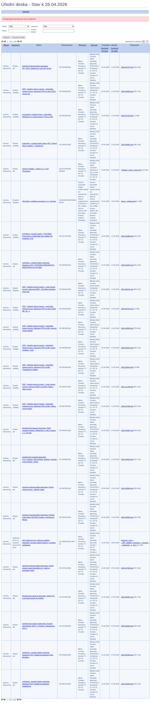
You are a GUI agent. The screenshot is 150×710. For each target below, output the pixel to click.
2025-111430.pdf (127, 387)
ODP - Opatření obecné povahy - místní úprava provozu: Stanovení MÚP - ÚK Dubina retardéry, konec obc (39, 289)
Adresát (94, 45)
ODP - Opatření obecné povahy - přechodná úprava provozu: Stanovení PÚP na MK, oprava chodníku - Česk (38, 348)
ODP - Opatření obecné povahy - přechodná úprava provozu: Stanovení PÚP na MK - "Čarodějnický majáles (37, 367)
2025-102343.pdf (127, 684)
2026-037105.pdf (127, 116)
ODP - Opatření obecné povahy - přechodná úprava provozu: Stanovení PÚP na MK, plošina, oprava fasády (39, 406)
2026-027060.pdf (127, 568)
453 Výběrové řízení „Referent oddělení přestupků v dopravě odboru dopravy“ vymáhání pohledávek (39, 542)
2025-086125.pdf (127, 289)
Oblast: (4, 26)
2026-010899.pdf (127, 236)
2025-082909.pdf (127, 655)
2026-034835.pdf (127, 328)
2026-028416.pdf (127, 367)
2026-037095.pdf (127, 406)
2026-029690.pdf (127, 488)
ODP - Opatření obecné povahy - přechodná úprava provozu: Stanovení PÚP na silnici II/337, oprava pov (39, 91)
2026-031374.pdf (127, 67)
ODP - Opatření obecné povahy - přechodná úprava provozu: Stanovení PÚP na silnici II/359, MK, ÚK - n (39, 309)
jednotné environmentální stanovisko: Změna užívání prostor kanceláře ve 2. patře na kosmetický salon (37, 568)
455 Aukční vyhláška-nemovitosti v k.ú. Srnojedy (39, 201)
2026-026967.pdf (127, 597)
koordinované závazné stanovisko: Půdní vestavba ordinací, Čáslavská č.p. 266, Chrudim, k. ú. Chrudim (39, 430)
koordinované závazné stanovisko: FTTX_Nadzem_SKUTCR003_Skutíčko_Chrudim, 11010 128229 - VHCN (39, 459)
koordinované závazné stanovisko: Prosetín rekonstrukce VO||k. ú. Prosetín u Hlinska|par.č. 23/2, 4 (38, 626)
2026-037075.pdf (127, 309)
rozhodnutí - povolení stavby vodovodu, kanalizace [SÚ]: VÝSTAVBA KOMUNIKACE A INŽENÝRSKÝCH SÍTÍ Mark (38, 265)
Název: (4, 31)
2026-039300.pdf (127, 91)
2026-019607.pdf (127, 430)
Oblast (6, 45)
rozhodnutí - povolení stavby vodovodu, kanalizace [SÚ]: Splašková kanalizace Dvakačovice (36, 684)
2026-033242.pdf (127, 348)
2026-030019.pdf (127, 459)
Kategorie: (34, 26)
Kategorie (16, 45)
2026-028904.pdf (127, 517)
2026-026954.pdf (127, 626)
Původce (82, 45)
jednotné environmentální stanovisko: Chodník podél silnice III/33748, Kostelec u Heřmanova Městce (38, 517)
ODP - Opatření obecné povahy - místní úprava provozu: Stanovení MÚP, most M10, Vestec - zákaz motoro (38, 387)
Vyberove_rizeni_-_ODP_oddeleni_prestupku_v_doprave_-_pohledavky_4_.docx (135, 542)
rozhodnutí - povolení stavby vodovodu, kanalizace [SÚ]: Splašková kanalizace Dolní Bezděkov (37, 655)
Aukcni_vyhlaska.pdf (128, 201)
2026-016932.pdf (127, 265)
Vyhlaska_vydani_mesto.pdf (131, 170)
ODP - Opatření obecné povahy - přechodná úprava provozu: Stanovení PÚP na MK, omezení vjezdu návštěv (39, 328)
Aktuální (25, 12)
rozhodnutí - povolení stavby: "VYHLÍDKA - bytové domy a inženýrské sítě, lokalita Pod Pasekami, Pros (37, 236)
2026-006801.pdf (127, 144)
